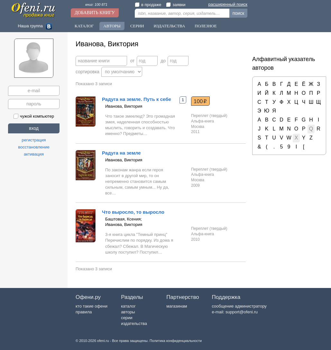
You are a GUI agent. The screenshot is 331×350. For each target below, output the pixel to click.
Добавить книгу (95, 12)
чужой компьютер (34, 116)
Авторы (112, 25)
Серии (137, 25)
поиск (238, 13)
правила (84, 312)
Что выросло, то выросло (133, 212)
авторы (128, 312)
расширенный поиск (227, 4)
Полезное (205, 25)
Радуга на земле (121, 153)
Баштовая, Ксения (123, 219)
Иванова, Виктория (123, 106)
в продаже (148, 4)
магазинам (176, 306)
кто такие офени (91, 306)
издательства (134, 323)
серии (126, 317)
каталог (128, 306)
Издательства (169, 25)
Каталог (84, 25)
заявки (175, 4)
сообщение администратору (239, 306)
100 (200, 101)
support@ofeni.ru (241, 312)
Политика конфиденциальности (176, 341)
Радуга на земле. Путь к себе (136, 99)
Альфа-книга (202, 121)
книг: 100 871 (96, 4)
